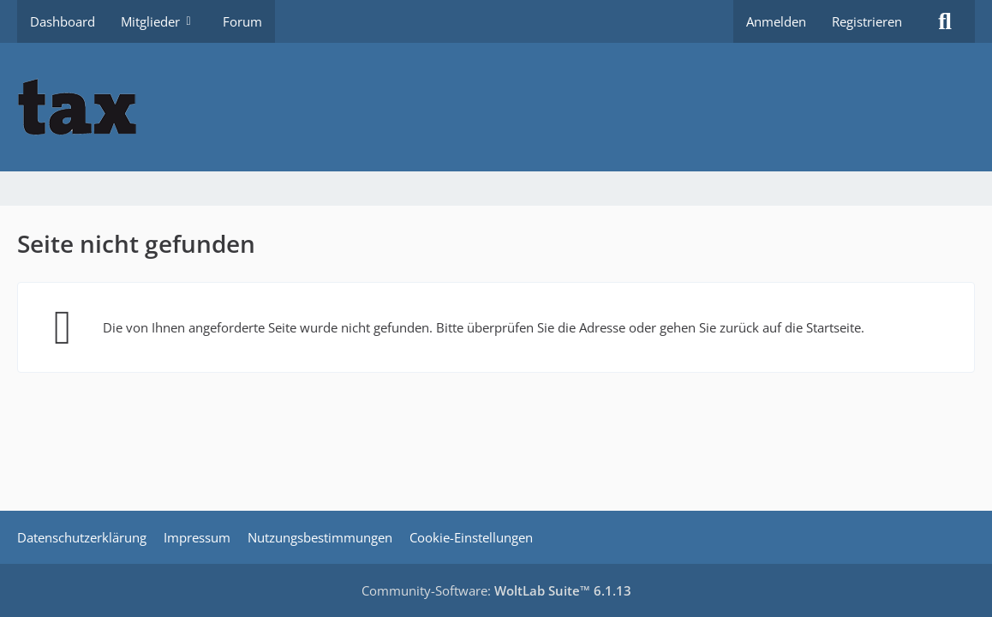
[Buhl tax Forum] (496, 107)
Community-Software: (496, 590)
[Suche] (945, 21)
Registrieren (867, 21)
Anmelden (776, 21)
